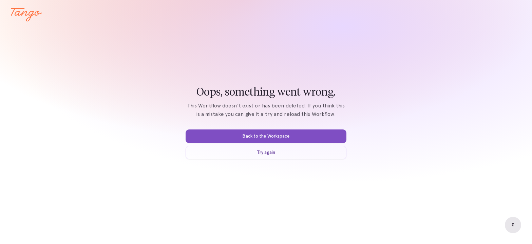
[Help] (513, 225)
